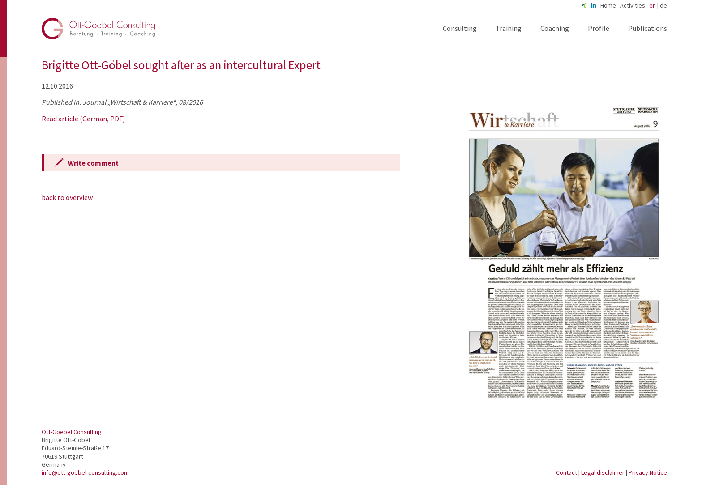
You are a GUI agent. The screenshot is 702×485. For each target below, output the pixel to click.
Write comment (93, 162)
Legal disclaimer (603, 472)
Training (509, 28)
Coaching (554, 28)
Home (608, 5)
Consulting (460, 28)
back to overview (67, 197)
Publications (647, 28)
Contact (567, 472)
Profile (598, 28)
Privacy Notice (648, 472)
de (663, 5)
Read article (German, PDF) (83, 118)
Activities (632, 5)
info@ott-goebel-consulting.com (85, 472)
